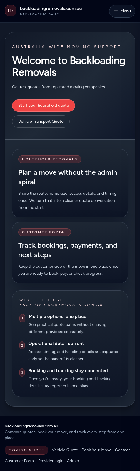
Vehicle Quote (65, 449)
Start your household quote (43, 105)
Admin (73, 460)
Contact (122, 449)
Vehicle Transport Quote (41, 121)
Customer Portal (20, 460)
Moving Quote (26, 450)
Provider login (51, 460)
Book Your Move (96, 449)
